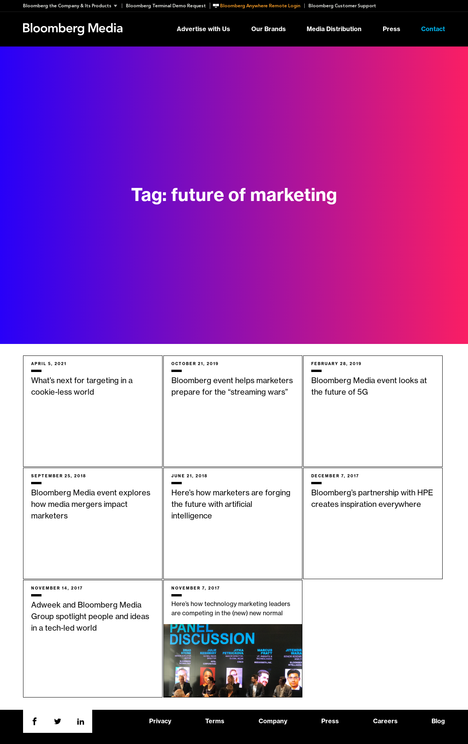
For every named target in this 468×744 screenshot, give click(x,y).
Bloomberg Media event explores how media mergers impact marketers (90, 504)
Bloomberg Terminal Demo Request (166, 5)
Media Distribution (334, 29)
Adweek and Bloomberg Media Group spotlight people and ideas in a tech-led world (90, 616)
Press (391, 29)
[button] (72, 5)
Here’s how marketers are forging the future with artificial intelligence (230, 504)
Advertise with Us (203, 29)
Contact (433, 29)
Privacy (160, 721)
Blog (438, 721)
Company (273, 721)
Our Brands (268, 29)
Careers (385, 721)
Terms (214, 721)
